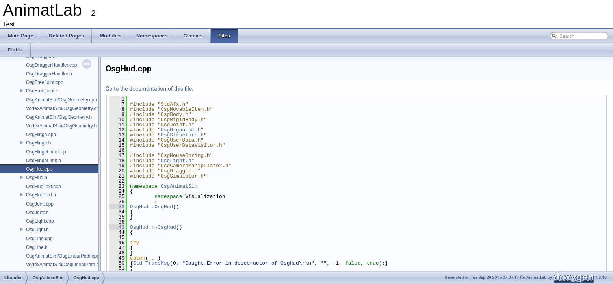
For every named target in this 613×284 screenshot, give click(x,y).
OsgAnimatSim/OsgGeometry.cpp (61, 100)
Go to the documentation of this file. (149, 89)
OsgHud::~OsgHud (153, 227)
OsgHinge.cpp (41, 134)
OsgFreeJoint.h (42, 90)
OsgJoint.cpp (40, 204)
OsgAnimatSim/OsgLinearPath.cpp (62, 256)
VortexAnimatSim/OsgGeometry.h (61, 126)
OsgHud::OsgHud (151, 206)
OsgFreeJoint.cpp (44, 82)
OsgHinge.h (38, 143)
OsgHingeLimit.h (43, 160)
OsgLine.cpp (39, 238)
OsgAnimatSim (179, 186)
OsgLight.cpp (40, 221)
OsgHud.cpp (39, 169)
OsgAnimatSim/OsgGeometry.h (59, 117)
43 (116, 227)
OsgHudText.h (41, 195)
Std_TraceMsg (151, 263)
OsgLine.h (37, 247)
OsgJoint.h (37, 212)
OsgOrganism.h (181, 129)
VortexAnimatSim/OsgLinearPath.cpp (65, 264)
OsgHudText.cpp (43, 186)
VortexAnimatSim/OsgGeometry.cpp (64, 108)
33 (116, 206)
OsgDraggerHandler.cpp (51, 65)
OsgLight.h (37, 229)
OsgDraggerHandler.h (49, 74)
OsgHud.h (36, 177)
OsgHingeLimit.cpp (46, 152)
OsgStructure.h (182, 134)
